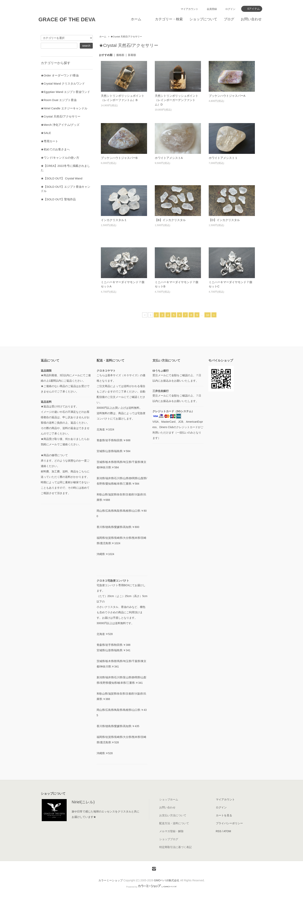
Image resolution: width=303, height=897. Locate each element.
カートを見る (224, 815)
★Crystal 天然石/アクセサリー (126, 36)
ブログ (229, 19)
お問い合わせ (251, 19)
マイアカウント (189, 9)
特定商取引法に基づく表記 (175, 847)
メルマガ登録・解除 (171, 831)
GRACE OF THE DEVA (66, 19)
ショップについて (203, 19)
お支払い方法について (172, 815)
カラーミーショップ (110, 880)
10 (207, 315)
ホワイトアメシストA (169, 157)
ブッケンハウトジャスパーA (227, 95)
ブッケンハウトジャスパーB (119, 157)
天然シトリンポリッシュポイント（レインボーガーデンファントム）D (176, 100)
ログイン (230, 9)
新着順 (132, 55)
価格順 (120, 55)
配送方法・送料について (174, 823)
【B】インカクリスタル (170, 220)
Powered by (151, 887)
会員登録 (212, 9)
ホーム (136, 19)
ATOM (227, 831)
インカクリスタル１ (114, 220)
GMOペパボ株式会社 (166, 880)
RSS (218, 831)
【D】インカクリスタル (224, 220)
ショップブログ (168, 839)
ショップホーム (168, 799)
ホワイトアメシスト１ (223, 157)
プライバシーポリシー (229, 823)
